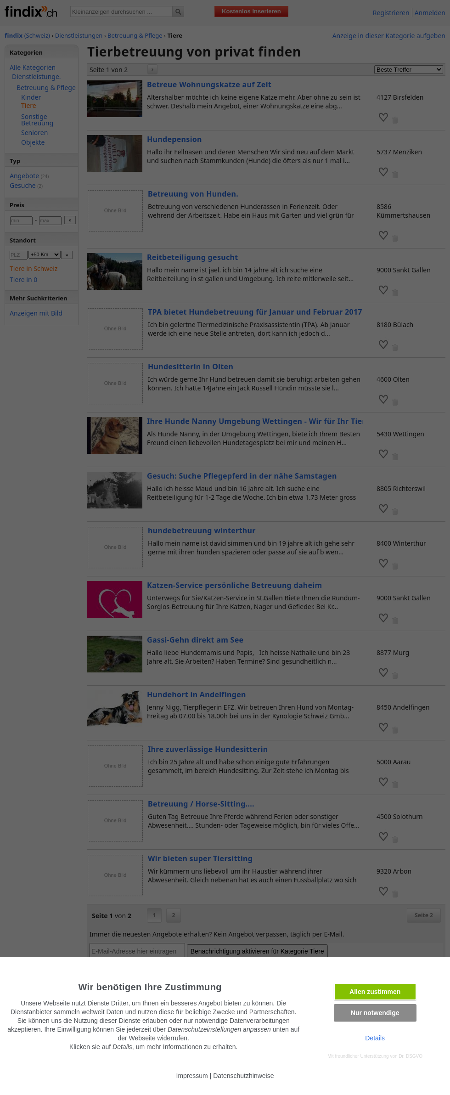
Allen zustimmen (374, 991)
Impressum (192, 1075)
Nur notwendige (375, 1012)
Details (375, 1038)
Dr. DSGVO (410, 1056)
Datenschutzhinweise (243, 1075)
